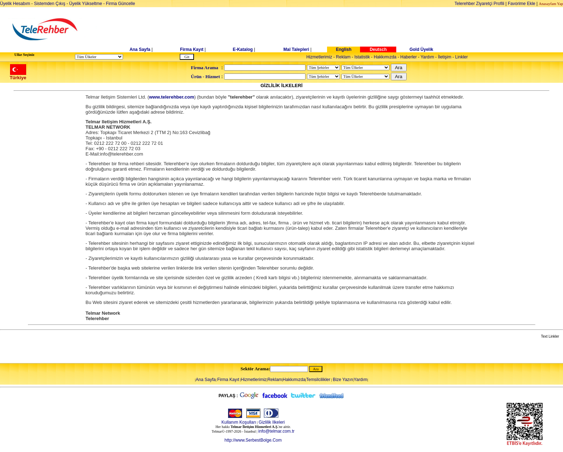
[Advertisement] (336, 29)
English (343, 49)
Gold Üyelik (421, 49)
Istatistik (362, 57)
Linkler (461, 57)
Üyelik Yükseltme (85, 3)
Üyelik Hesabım (15, 3)
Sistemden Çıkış (49, 3)
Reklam (343, 57)
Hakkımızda (385, 57)
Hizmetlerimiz (319, 57)
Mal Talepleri (296, 49)
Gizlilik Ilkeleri (272, 422)
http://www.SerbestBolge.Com (253, 440)
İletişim (444, 57)
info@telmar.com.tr (276, 431)
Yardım (427, 57)
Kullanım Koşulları (239, 422)
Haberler (408, 57)
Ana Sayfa (139, 49)
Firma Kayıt (191, 49)
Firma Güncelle (120, 3)
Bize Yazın (343, 379)
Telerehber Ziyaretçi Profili (480, 3)
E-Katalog (243, 49)
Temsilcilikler (318, 379)
